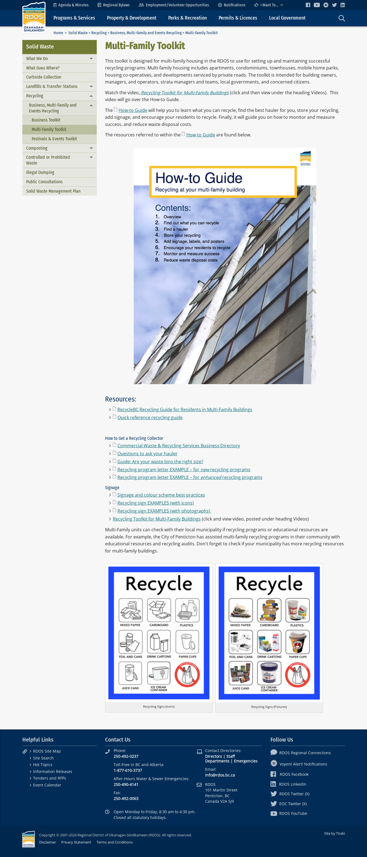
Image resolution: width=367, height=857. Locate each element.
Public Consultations (44, 181)
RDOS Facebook (289, 774)
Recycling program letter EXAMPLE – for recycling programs (183, 470)
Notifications (231, 5)
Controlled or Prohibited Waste (48, 160)
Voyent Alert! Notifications (298, 764)
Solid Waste (78, 33)
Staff (230, 756)
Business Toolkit (46, 120)
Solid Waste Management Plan (53, 191)
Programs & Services (74, 18)
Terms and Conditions (115, 842)
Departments (217, 761)
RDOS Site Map (47, 751)
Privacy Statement (76, 842)
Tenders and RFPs (49, 778)
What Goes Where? (43, 68)
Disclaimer (47, 842)
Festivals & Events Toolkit (54, 138)
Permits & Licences (238, 18)
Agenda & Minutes (71, 5)
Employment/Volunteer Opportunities (174, 5)
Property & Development (131, 18)
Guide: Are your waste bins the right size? (160, 462)
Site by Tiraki (334, 833)
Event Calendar (47, 785)
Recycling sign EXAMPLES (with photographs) (164, 511)
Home (58, 33)
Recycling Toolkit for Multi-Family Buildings (157, 519)
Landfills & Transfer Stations (51, 86)
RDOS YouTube (288, 813)
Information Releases (52, 771)
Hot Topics (42, 764)
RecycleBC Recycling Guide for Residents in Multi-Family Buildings (184, 409)
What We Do (37, 58)
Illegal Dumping (40, 172)
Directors (213, 756)
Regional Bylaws (114, 5)
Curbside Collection (43, 77)
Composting (36, 148)
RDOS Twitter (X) (289, 793)
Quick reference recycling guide (150, 417)
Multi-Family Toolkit (49, 129)
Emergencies (246, 761)
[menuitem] (71, 5)
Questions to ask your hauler (147, 454)
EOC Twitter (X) (288, 803)
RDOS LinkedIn (288, 784)
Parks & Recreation (187, 18)
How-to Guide (133, 110)
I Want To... (266, 5)
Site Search (43, 758)
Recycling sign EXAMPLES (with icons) (155, 503)
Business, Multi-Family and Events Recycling (146, 33)
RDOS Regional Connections (300, 752)
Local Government (287, 18)
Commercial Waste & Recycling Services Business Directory (178, 446)
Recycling (99, 33)
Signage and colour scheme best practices (161, 495)
